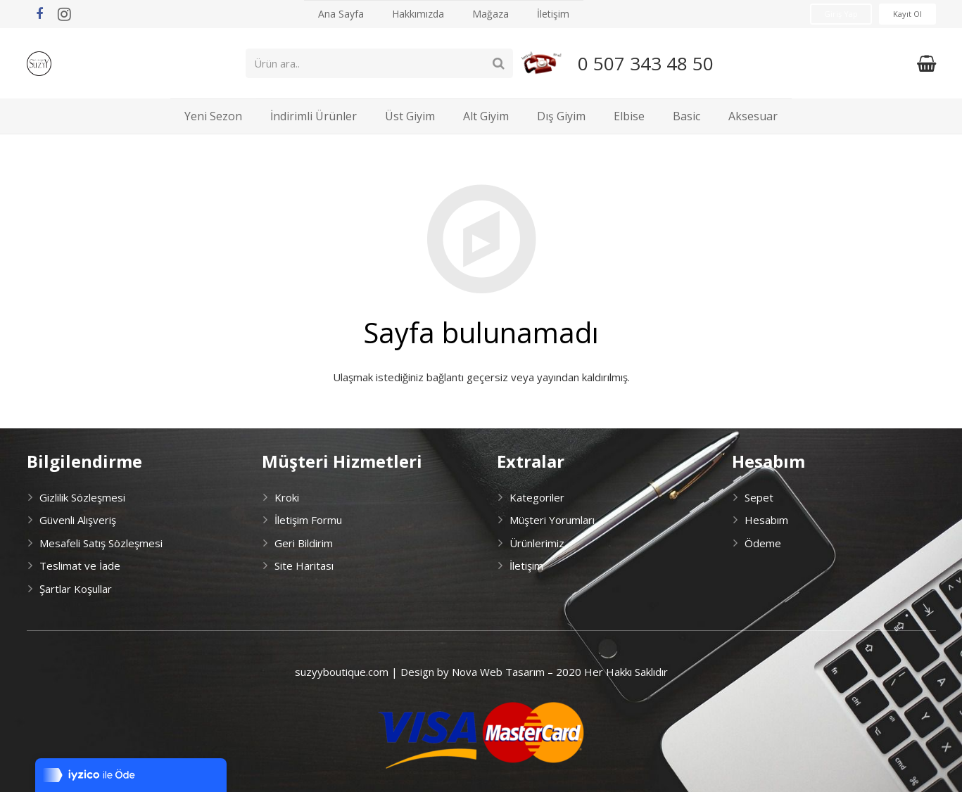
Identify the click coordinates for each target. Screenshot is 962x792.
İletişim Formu (308, 520)
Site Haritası (304, 565)
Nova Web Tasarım (498, 672)
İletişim (526, 565)
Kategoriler (537, 497)
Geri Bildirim (303, 543)
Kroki (286, 497)
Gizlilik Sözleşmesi (82, 497)
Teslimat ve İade (79, 565)
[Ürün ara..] (399, 63)
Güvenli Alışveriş (77, 520)
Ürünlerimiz (537, 543)
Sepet (759, 497)
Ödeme (763, 543)
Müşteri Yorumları (552, 520)
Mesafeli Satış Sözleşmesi (101, 543)
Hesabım (766, 520)
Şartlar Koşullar (75, 589)
